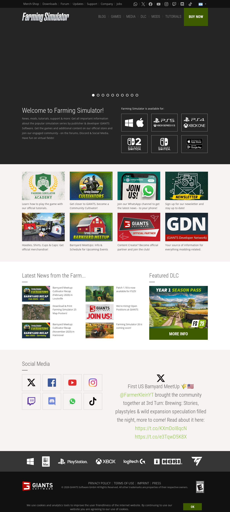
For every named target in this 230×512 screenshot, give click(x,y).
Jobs (119, 4)
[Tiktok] (190, 4)
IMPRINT (143, 483)
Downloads (50, 4)
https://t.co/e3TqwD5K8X (161, 437)
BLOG (102, 16)
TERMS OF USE (124, 483)
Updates (78, 4)
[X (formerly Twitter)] (143, 4)
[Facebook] (151, 4)
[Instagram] (167, 4)
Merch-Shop (31, 4)
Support (92, 4)
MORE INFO (178, 334)
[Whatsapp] (136, 4)
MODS (155, 16)
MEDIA (130, 16)
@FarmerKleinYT (137, 395)
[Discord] (182, 4)
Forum (65, 4)
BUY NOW (196, 16)
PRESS (156, 483)
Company (107, 4)
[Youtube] (159, 4)
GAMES (116, 16)
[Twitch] (175, 4)
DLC (143, 16)
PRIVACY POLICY (99, 483)
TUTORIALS (173, 16)
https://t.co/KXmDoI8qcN (161, 428)
